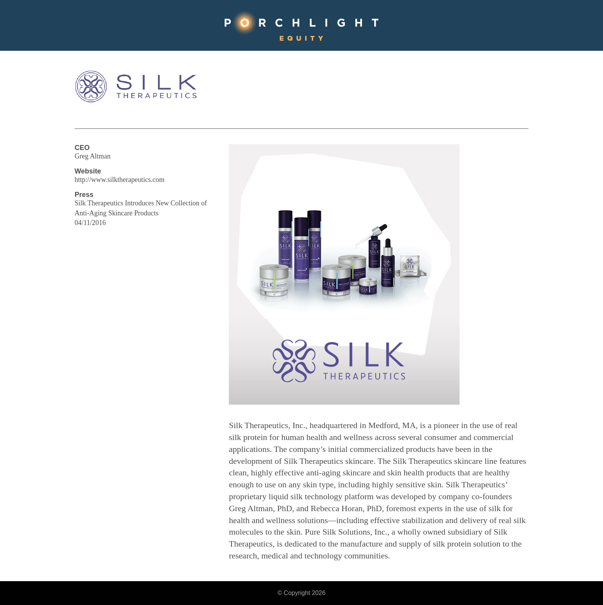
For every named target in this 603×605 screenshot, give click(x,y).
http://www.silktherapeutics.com (120, 179)
